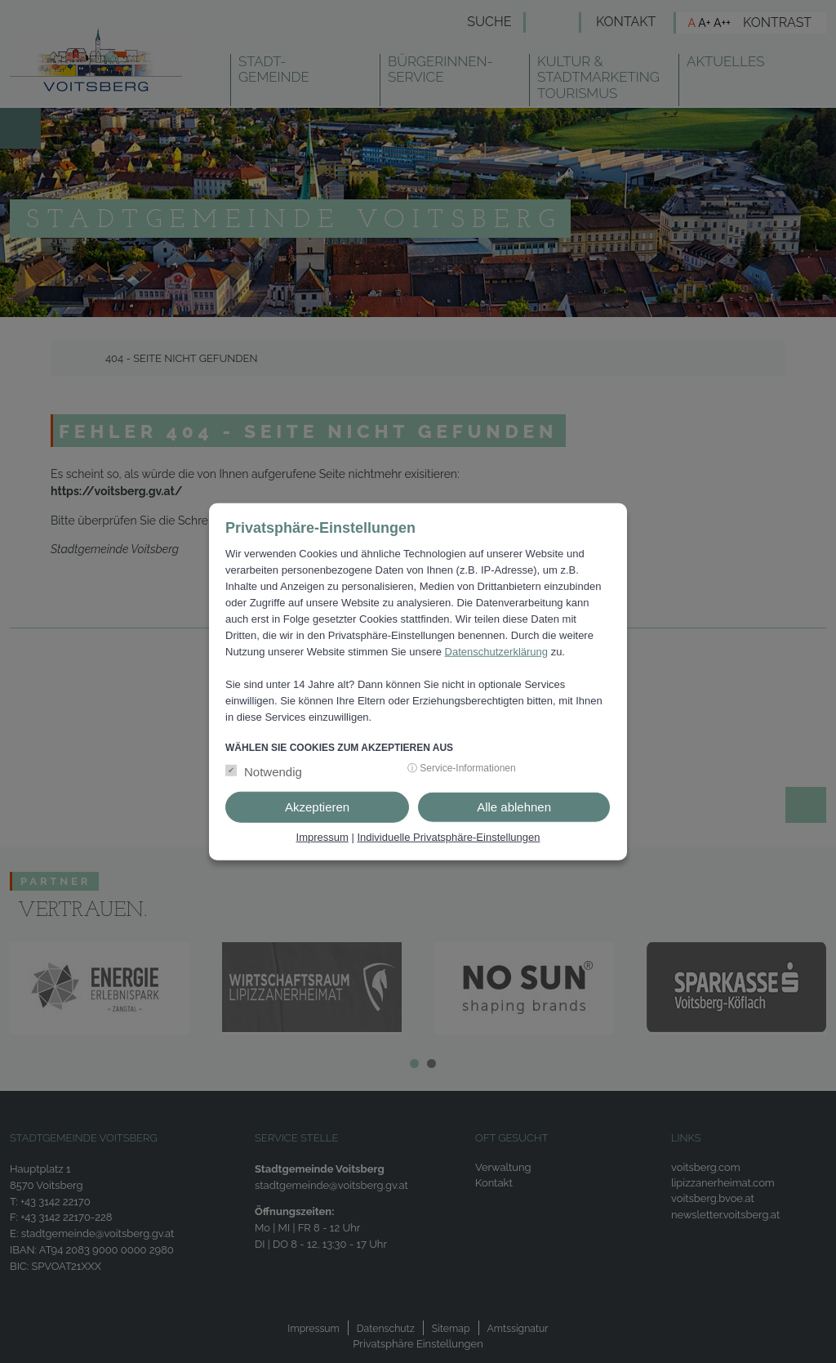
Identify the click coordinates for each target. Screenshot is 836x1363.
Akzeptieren (317, 807)
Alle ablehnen (514, 807)
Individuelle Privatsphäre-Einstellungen (448, 837)
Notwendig (273, 772)
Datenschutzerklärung (496, 651)
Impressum (322, 837)
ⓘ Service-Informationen (461, 768)
